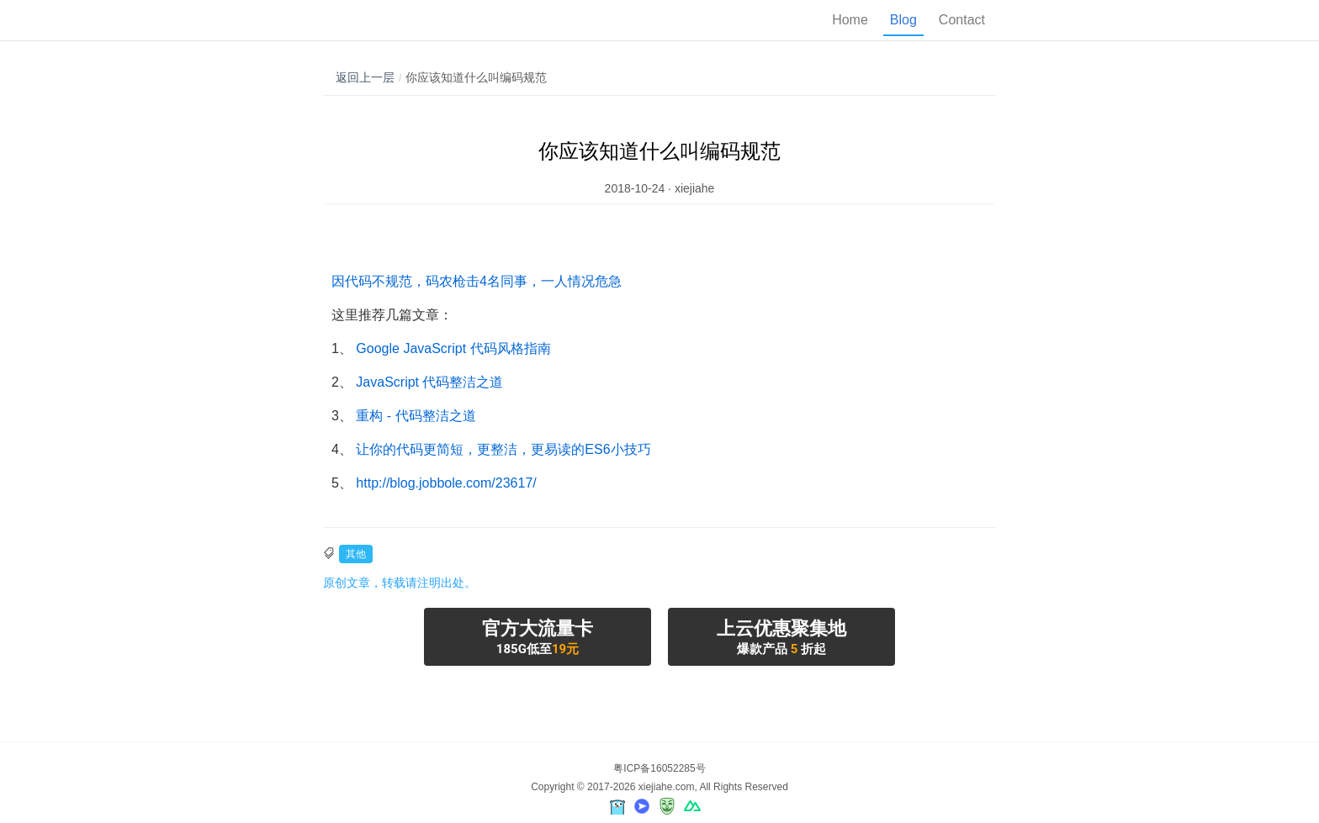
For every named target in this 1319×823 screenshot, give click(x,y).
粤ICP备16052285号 (659, 768)
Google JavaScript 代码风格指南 (453, 348)
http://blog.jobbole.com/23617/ (446, 483)
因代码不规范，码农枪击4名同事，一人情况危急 (476, 281)
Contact (962, 20)
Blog (903, 20)
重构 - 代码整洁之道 (415, 416)
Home (850, 20)
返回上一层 (365, 77)
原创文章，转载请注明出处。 (399, 582)
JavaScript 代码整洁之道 (429, 382)
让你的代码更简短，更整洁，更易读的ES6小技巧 (503, 449)
